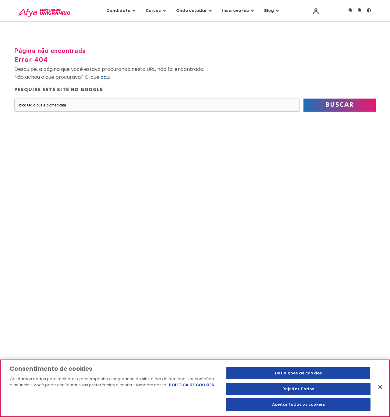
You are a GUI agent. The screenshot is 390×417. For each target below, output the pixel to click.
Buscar (339, 105)
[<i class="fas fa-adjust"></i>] (368, 10)
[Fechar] (380, 387)
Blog (269, 10)
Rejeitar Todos (298, 389)
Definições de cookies (298, 373)
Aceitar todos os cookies (298, 404)
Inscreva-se (235, 10)
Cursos (153, 10)
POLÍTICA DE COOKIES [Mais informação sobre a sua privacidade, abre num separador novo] (191, 385)
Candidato (118, 10)
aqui (105, 77)
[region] (195, 388)
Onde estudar (191, 10)
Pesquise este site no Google (58, 89)
